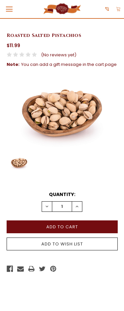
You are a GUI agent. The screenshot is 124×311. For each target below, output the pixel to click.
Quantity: (62, 194)
